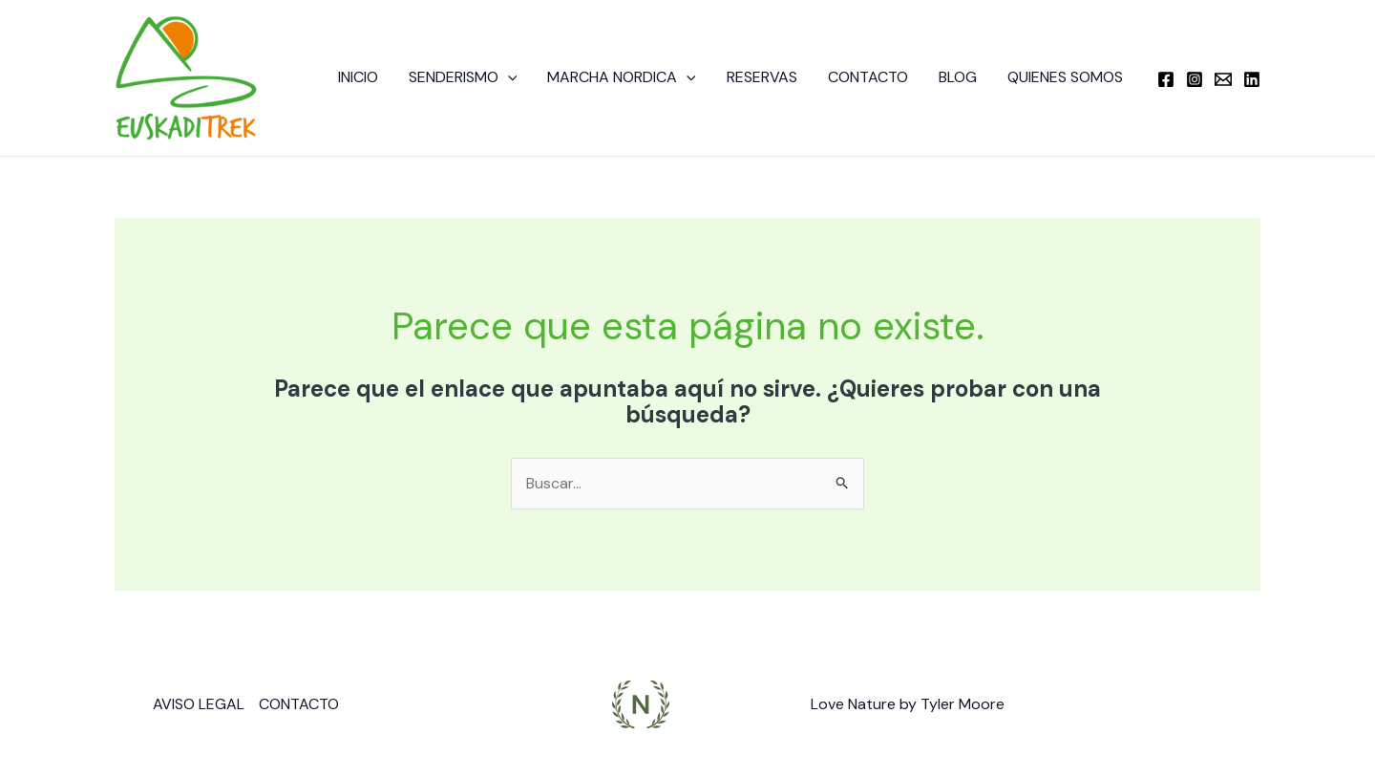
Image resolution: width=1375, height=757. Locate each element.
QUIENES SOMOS (1065, 77)
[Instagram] (1194, 79)
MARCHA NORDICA (621, 77)
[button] (508, 77)
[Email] (1223, 79)
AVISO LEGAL (198, 704)
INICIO (358, 77)
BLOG (958, 77)
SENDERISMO (463, 77)
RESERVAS (762, 77)
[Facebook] (1165, 79)
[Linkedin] (1251, 79)
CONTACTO (868, 77)
